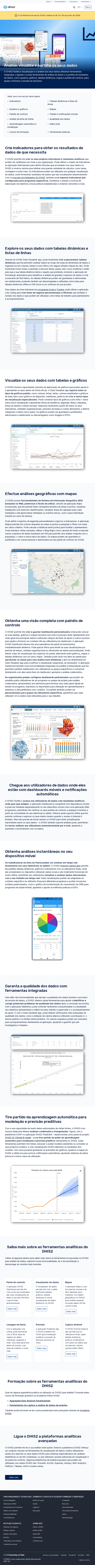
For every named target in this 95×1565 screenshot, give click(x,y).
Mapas (53, 109)
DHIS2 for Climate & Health (18, 1137)
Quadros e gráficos (18, 109)
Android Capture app (70, 866)
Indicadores (15, 101)
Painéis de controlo (18, 114)
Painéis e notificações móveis (64, 114)
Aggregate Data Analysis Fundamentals (30, 1401)
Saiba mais (55, 124)
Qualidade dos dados (60, 119)
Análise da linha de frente (21, 119)
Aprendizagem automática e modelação (21, 125)
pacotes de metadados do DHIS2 (29, 177)
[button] (80, 7)
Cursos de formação (19, 132)
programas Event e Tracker (51, 289)
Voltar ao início (84, 1560)
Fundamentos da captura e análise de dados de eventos (38, 1405)
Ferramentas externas (60, 132)
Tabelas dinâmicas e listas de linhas (62, 102)
